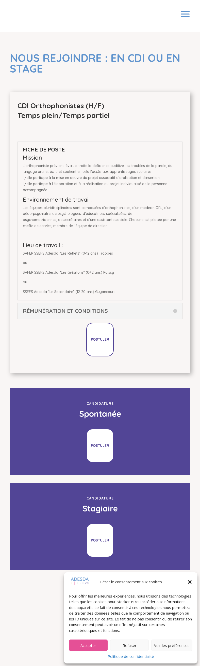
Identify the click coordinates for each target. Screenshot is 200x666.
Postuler (100, 339)
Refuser (130, 645)
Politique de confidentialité (131, 656)
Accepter (88, 645)
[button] (189, 582)
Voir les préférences (172, 645)
